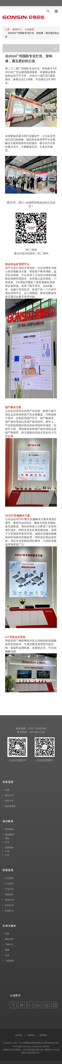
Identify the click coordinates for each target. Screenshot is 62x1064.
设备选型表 (10, 806)
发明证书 (9, 900)
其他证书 (9, 910)
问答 (7, 933)
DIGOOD (45, 1046)
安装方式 (9, 801)
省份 (7, 838)
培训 (7, 955)
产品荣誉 (9, 883)
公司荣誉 (9, 878)
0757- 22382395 (37, 728)
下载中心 (9, 944)
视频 (7, 950)
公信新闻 (29, 29)
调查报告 (9, 894)
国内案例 (9, 834)
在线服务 (9, 960)
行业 (7, 842)
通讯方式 (9, 795)
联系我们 (43, 1035)
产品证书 (9, 889)
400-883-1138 (37, 732)
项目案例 (9, 829)
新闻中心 (17, 29)
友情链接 (31, 1035)
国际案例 (9, 847)
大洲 (7, 851)
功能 (7, 790)
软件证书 (9, 905)
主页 (7, 29)
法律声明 (18, 1035)
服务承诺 (9, 939)
